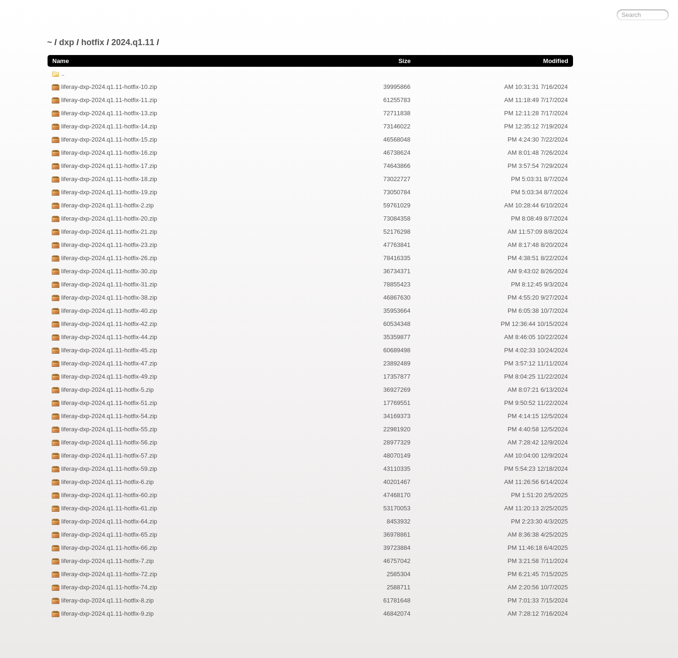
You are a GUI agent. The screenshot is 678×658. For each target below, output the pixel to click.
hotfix (93, 42)
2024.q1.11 (133, 42)
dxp (66, 42)
